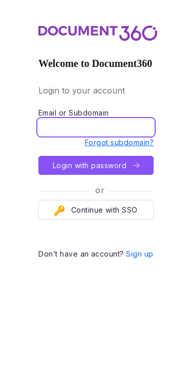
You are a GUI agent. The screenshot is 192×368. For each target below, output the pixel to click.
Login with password (96, 165)
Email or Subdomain (73, 112)
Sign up (139, 253)
